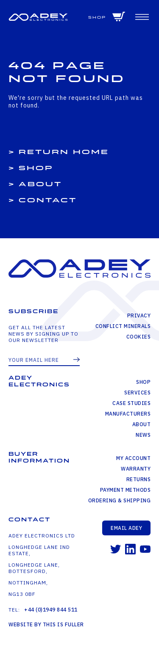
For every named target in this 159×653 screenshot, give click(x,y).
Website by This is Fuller (46, 624)
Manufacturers (128, 414)
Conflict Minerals (123, 326)
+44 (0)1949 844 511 (51, 609)
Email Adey (126, 528)
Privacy (139, 315)
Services (137, 392)
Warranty (136, 469)
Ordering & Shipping (119, 500)
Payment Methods (125, 490)
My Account (133, 458)
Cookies (138, 336)
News (143, 435)
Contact (48, 200)
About (40, 184)
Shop (97, 17)
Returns (138, 479)
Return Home (64, 152)
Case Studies (131, 403)
